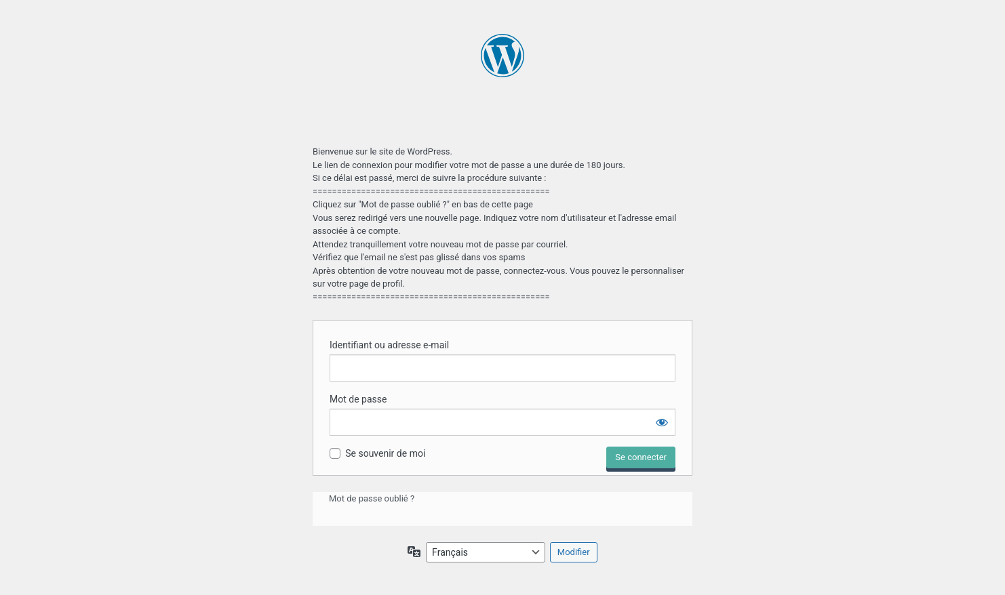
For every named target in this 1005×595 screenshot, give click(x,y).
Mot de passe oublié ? (371, 498)
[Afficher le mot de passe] (661, 422)
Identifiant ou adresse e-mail (389, 345)
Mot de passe (358, 399)
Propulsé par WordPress (503, 81)
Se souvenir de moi (385, 453)
